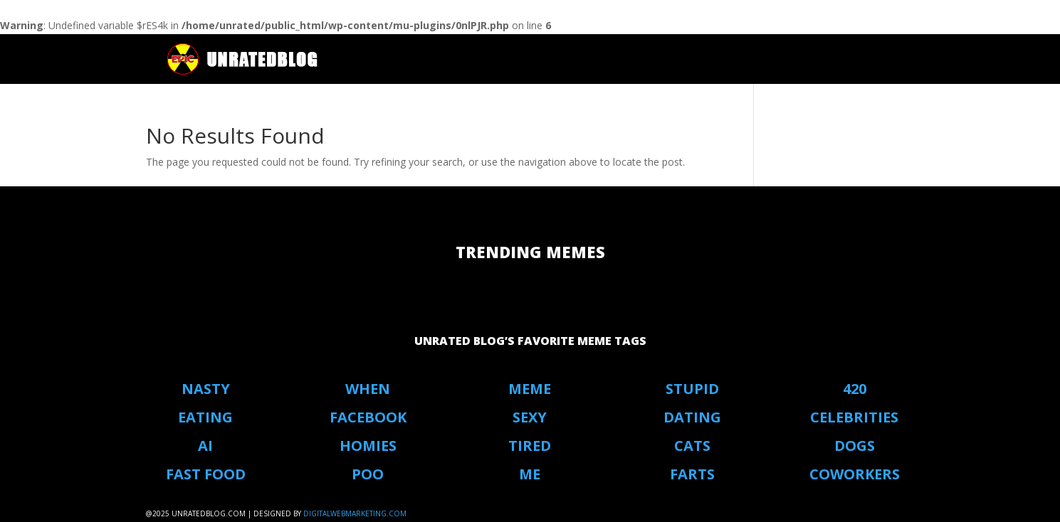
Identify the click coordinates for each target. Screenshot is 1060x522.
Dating (692, 417)
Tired (529, 445)
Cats (692, 445)
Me (529, 474)
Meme (529, 388)
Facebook (368, 417)
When (367, 388)
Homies (368, 445)
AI (205, 445)
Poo (368, 474)
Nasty (206, 388)
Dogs (854, 445)
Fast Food (206, 474)
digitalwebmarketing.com (354, 513)
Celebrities (854, 417)
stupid (692, 388)
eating (205, 417)
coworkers (854, 474)
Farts (692, 474)
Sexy (530, 417)
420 (854, 388)
